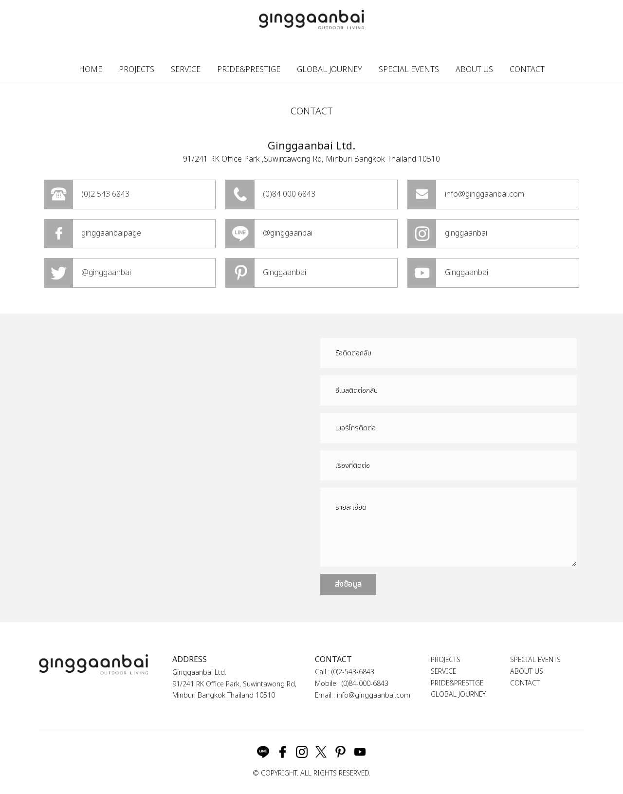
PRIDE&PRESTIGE (248, 69)
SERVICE (186, 69)
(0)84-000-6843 (365, 684)
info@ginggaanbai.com (373, 695)
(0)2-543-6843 (352, 672)
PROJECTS (136, 69)
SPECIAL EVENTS (409, 69)
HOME (90, 69)
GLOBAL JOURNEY (329, 69)
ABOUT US (474, 69)
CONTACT (527, 69)
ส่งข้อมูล (348, 584)
